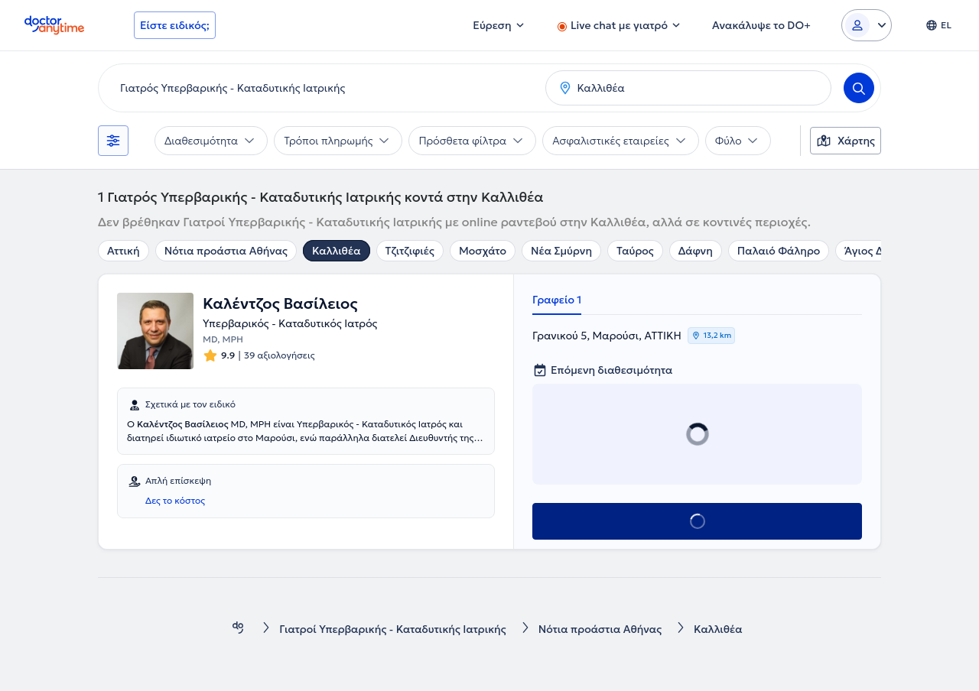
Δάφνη (695, 251)
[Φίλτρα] (113, 140)
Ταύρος (635, 251)
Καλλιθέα (336, 251)
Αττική (123, 251)
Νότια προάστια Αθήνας (226, 251)
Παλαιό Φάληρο (778, 251)
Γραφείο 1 (556, 300)
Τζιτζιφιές (409, 251)
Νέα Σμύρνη (561, 251)
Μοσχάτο (482, 251)
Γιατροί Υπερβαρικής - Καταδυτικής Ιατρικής (392, 629)
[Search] (859, 88)
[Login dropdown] (866, 25)
